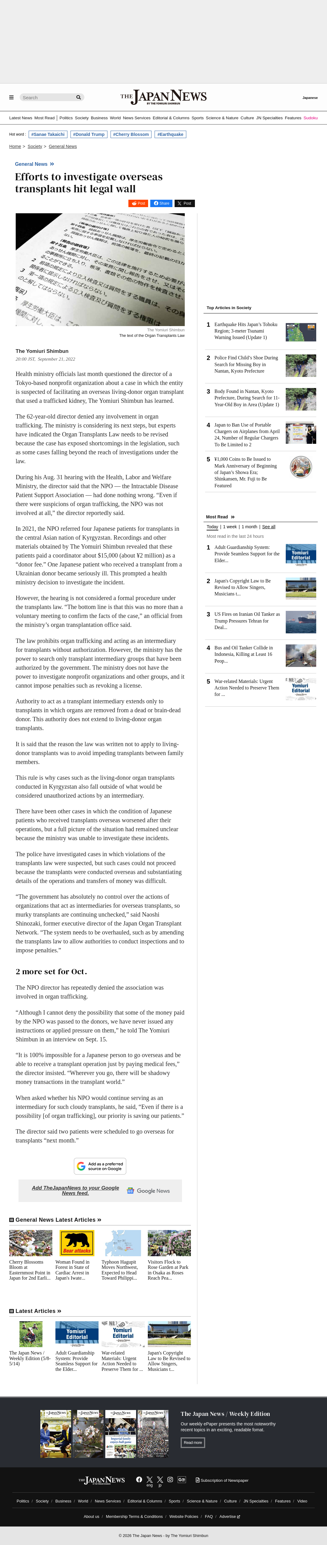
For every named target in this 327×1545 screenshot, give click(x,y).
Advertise (230, 1516)
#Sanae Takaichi (48, 134)
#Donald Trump (89, 134)
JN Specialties (269, 118)
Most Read (44, 118)
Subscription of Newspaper (222, 1480)
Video (302, 1501)
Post (141, 203)
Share (164, 203)
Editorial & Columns (171, 118)
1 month (249, 527)
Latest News (20, 118)
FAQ (209, 1516)
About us (91, 1516)
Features (293, 118)
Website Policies (183, 1516)
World (115, 118)
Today (212, 527)
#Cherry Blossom (131, 134)
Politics (66, 118)
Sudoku (311, 118)
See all (269, 527)
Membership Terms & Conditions (134, 1516)
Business (99, 118)
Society (82, 118)
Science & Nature (222, 118)
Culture (247, 118)
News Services (137, 118)
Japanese (310, 98)
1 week (230, 527)
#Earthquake (170, 134)
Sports (198, 118)
